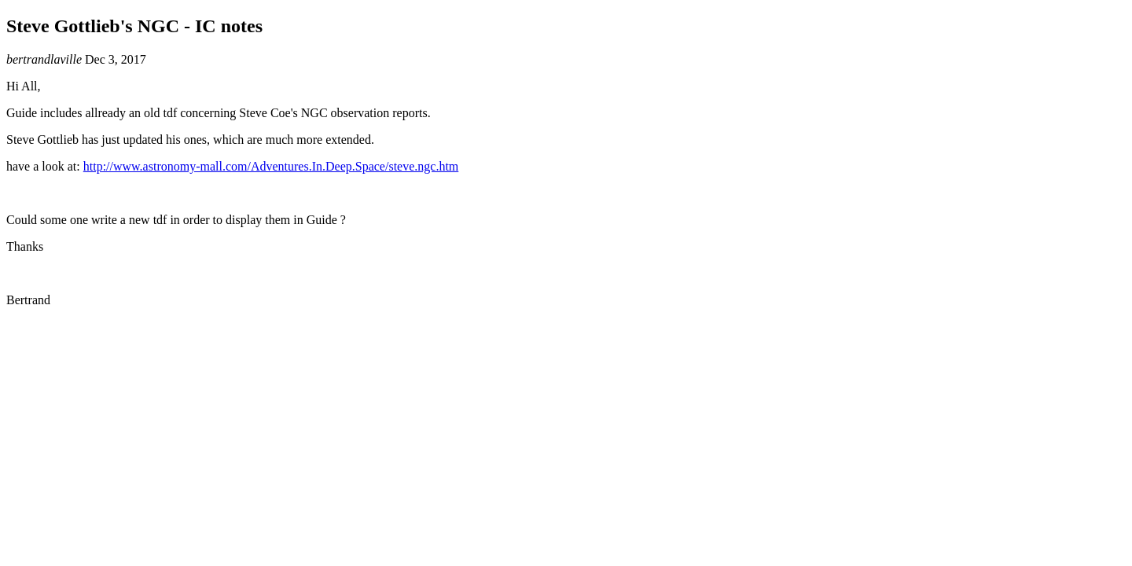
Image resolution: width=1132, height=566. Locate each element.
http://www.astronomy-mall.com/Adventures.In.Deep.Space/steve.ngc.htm (271, 166)
